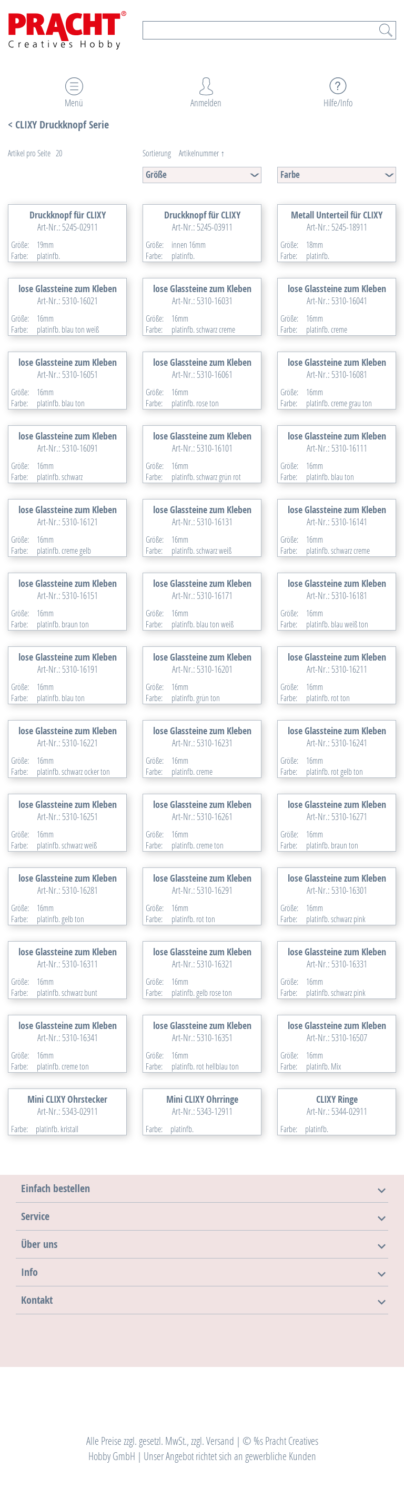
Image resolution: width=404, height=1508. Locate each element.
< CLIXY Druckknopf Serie (58, 124)
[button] (55, 1188)
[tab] (202, 1188)
